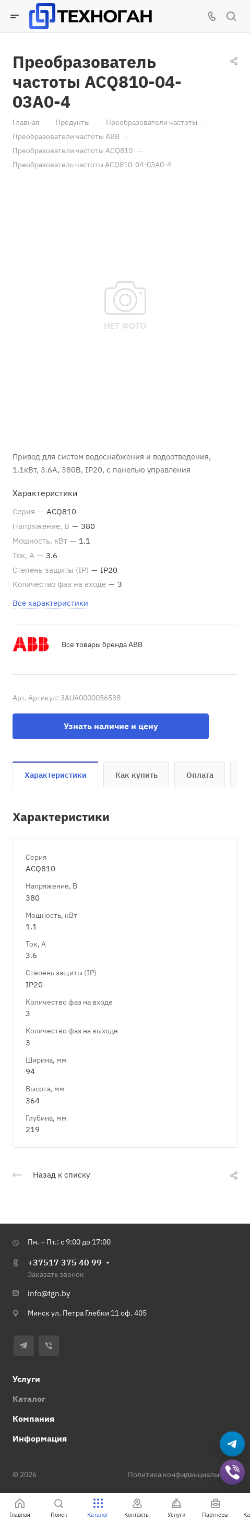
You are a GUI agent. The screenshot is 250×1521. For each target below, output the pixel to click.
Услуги (26, 1379)
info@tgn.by (49, 1293)
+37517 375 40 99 (65, 1262)
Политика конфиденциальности (182, 1474)
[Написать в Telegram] (232, 1445)
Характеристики (56, 775)
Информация (40, 1438)
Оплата (199, 775)
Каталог (29, 1398)
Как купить (136, 775)
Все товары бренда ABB (102, 644)
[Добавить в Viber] (232, 1473)
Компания (33, 1418)
